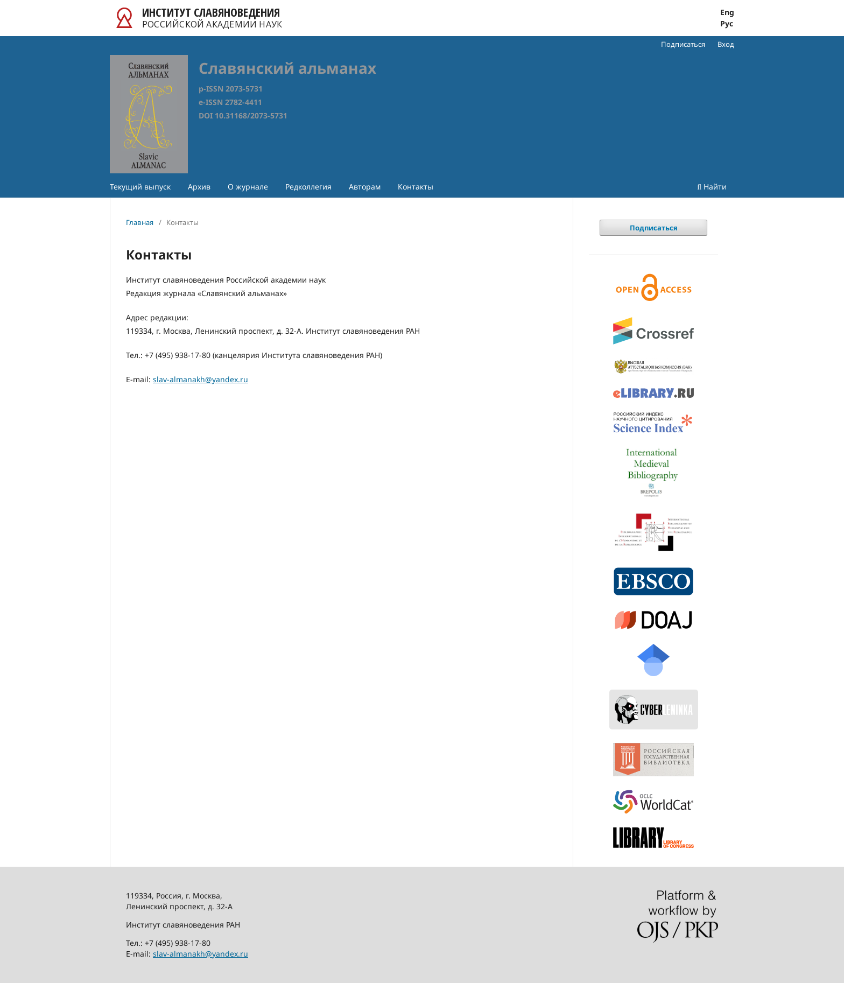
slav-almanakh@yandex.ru (200, 379)
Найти (712, 186)
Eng (727, 12)
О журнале (248, 186)
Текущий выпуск (140, 186)
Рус (726, 23)
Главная (139, 222)
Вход (726, 44)
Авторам (365, 186)
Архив (199, 186)
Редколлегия (308, 186)
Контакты (415, 186)
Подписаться (683, 44)
